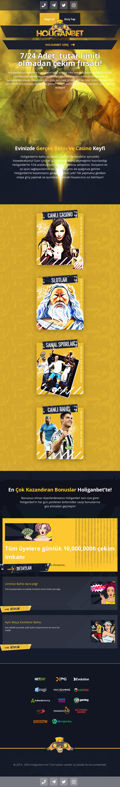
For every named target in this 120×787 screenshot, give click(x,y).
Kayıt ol (49, 19)
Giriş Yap (69, 19)
